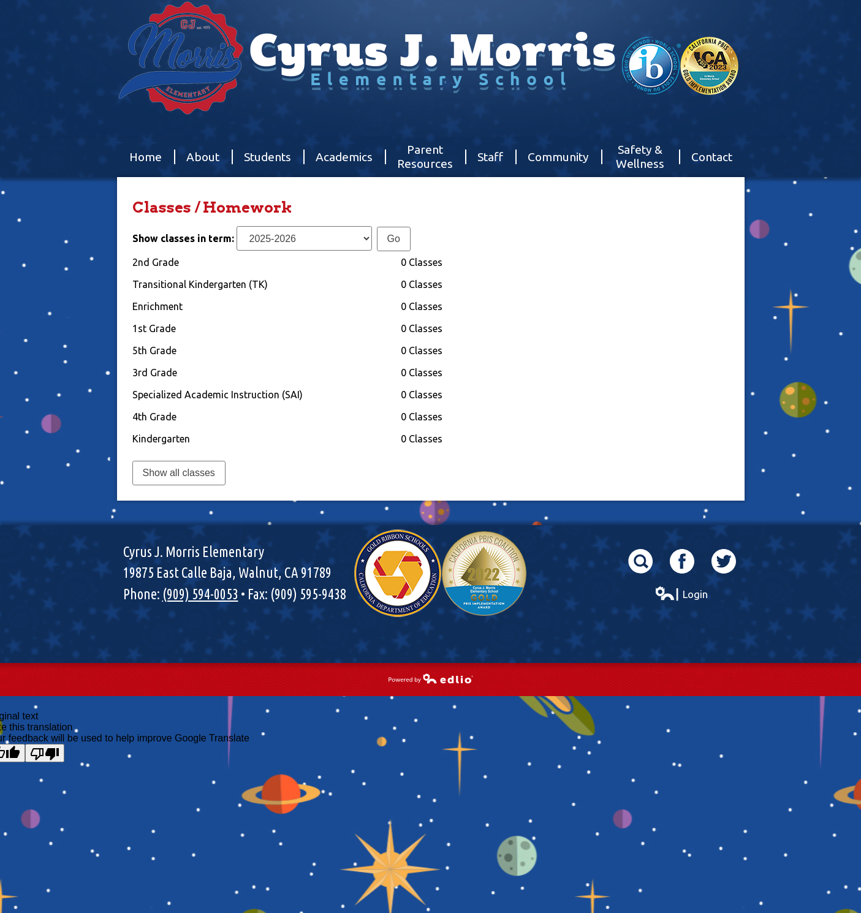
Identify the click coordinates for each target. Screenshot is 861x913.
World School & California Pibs (680, 66)
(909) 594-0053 (200, 594)
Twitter (723, 561)
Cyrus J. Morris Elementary (431, 88)
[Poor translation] (44, 753)
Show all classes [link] (179, 473)
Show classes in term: (183, 238)
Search (640, 561)
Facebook (682, 561)
